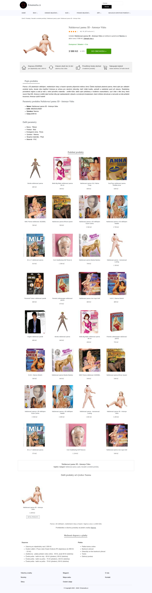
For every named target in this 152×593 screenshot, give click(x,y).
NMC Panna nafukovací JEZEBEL (35, 221)
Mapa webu (67, 577)
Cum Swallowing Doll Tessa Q (62, 260)
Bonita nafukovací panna (35, 183)
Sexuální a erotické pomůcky (118, 13)
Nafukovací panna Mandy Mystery (89, 260)
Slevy (23, 582)
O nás (107, 573)
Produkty (28, 18)
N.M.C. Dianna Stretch (117, 298)
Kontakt (107, 577)
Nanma (122, 36)
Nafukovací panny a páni (53, 18)
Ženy (34, 13)
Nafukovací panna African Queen (62, 221)
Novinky (23, 577)
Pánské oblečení (83, 13)
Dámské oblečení (51, 13)
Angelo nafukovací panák (35, 336)
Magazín (66, 573)
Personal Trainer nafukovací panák (35, 298)
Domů (24, 13)
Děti (98, 13)
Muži (66, 13)
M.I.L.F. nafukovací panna (35, 260)
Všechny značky (26, 573)
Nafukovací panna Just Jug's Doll (89, 298)
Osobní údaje (67, 582)
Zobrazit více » (89, 38)
